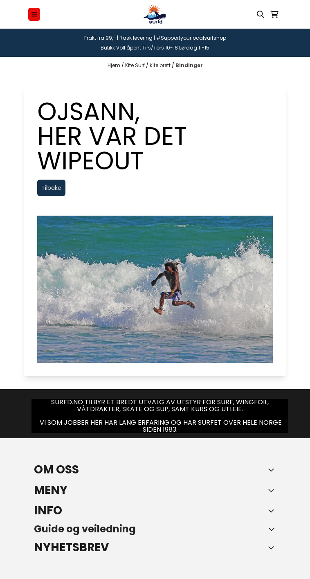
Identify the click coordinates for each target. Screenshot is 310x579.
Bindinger (189, 65)
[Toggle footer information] (272, 469)
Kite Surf (135, 65)
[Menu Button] (34, 14)
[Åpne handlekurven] (274, 14)
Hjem (114, 65)
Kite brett (161, 65)
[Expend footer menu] (272, 490)
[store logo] (155, 14)
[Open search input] (260, 14)
